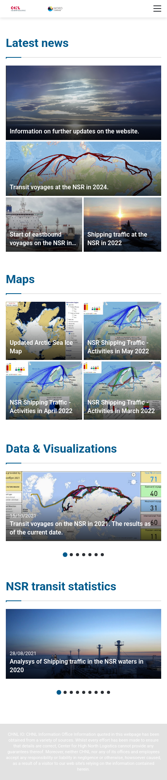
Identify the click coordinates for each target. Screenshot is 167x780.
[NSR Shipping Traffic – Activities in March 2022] (123, 390)
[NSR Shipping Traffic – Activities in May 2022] (123, 331)
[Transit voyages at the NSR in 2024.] (83, 169)
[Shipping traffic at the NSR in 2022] (123, 224)
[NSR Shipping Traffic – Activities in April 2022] (44, 390)
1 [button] (65, 554)
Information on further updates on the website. (74, 131)
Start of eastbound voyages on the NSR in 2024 (41, 243)
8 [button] (102, 692)
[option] (83, 159)
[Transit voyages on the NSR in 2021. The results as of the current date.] (83, 506)
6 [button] (96, 554)
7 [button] (102, 554)
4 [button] (83, 554)
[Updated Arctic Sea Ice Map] (44, 331)
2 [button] (71, 554)
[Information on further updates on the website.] (83, 103)
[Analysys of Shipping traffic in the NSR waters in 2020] (83, 644)
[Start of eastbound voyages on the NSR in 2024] (44, 224)
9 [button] (108, 692)
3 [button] (77, 554)
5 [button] (89, 554)
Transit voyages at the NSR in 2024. (59, 187)
